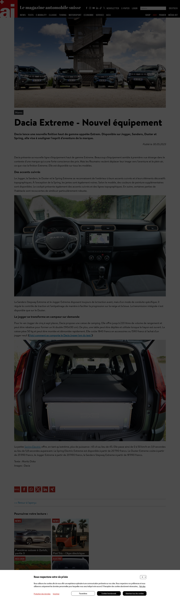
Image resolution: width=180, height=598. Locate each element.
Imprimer (56, 593)
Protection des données (42, 593)
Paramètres (83, 593)
